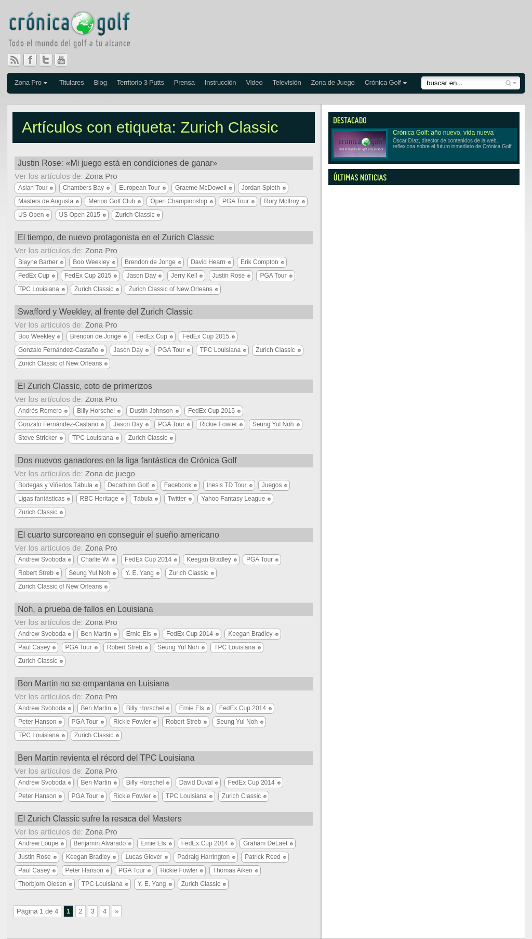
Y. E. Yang (139, 573)
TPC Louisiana (38, 289)
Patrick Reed (263, 856)
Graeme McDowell (201, 187)
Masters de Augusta (45, 201)
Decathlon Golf (128, 485)
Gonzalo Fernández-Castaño (58, 350)
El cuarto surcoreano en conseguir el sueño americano (118, 534)
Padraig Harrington (203, 856)
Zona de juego (110, 473)
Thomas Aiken (232, 870)
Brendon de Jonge (150, 262)
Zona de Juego (333, 82)
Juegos (272, 485)
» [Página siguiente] (116, 911)
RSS (14, 60)
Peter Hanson (37, 721)
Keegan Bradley (209, 559)
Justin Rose (228, 275)
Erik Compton (259, 262)
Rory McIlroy (281, 201)
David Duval (196, 782)
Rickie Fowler (218, 424)
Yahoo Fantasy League (233, 498)
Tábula (143, 498)
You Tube (65, 60)
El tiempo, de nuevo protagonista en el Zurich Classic (116, 237)
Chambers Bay (83, 187)
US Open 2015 (79, 214)
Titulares (71, 82)
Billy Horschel (96, 410)
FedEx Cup (33, 275)
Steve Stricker (37, 437)
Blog (100, 82)
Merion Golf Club (111, 201)
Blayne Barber (38, 262)
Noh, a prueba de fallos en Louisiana (85, 609)
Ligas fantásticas (41, 498)
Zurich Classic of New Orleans (170, 289)
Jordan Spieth (261, 187)
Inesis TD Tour (227, 485)
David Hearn (208, 262)
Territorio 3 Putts (140, 82)
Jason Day (141, 275)
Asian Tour (32, 187)
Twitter (50, 60)
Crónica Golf (383, 82)
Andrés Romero (40, 410)
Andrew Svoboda (41, 559)
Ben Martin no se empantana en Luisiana (93, 683)
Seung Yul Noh (273, 424)
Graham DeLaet (265, 843)
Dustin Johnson (151, 410)
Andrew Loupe (38, 843)
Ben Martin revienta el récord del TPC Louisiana (106, 757)
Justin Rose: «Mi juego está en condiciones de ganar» (117, 163)
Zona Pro (28, 82)
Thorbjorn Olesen (42, 884)
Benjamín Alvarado (100, 843)
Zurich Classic (134, 214)
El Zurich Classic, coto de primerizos (85, 386)
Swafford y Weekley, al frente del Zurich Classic (105, 311)
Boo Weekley (91, 262)
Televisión (286, 82)
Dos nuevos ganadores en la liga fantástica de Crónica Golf (127, 460)
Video (254, 82)
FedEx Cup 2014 (148, 559)
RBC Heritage (99, 498)
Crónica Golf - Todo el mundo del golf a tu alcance (77, 31)
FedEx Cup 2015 (87, 275)
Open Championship (178, 201)
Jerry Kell (184, 275)
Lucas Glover (143, 856)
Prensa (184, 82)
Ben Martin (96, 633)
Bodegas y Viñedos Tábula (55, 485)
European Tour (139, 187)
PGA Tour (235, 201)
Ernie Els (138, 633)
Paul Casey (34, 647)
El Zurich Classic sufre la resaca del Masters (100, 818)
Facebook (34, 60)
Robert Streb (36, 573)
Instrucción (220, 82)
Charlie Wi (95, 559)
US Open (31, 214)
